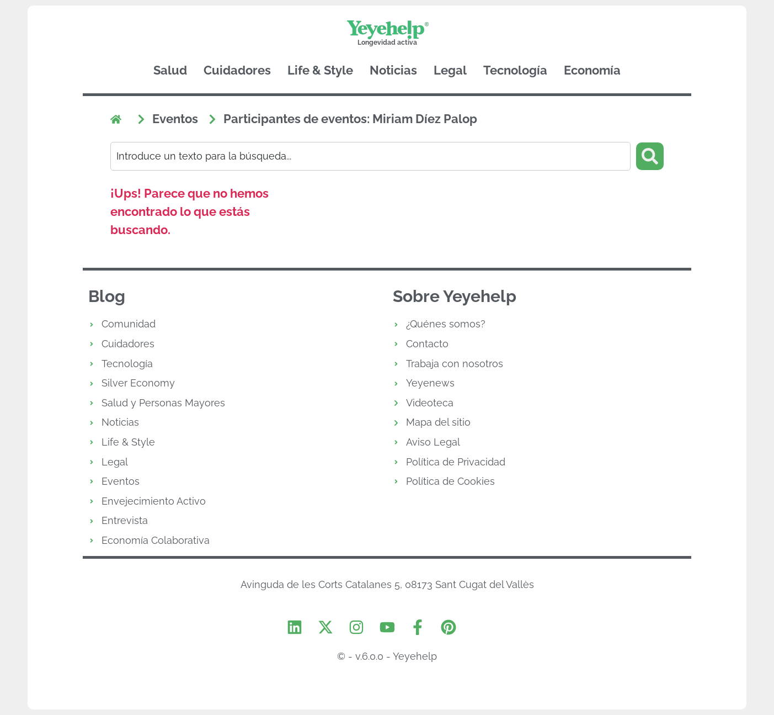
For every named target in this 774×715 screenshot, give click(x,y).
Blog (106, 296)
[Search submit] (650, 156)
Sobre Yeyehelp (454, 296)
